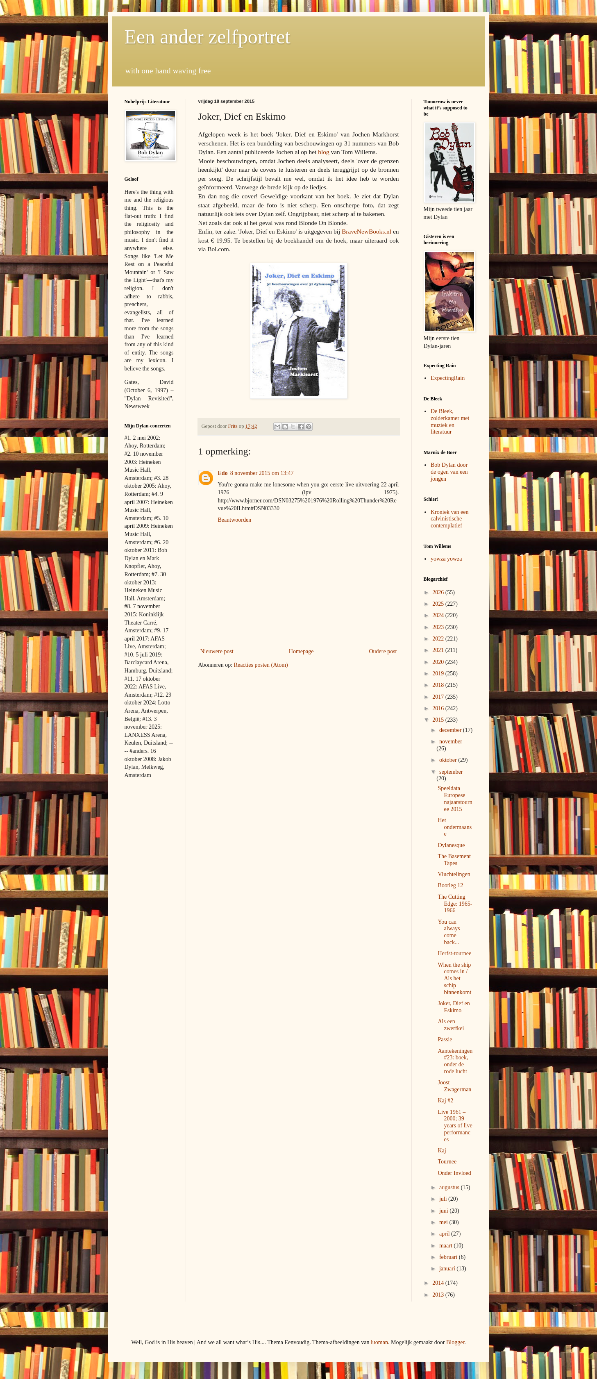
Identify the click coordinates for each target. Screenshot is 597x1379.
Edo (223, 473)
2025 (438, 604)
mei (444, 1222)
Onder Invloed (454, 1173)
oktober (448, 760)
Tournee (447, 1162)
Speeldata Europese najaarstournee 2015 (455, 798)
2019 (438, 673)
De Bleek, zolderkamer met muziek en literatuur (450, 421)
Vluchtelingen (454, 874)
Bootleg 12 (450, 885)
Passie (445, 1039)
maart (446, 1246)
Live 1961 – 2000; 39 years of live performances (455, 1126)
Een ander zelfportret (208, 37)
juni (444, 1211)
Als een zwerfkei (451, 1024)
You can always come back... (449, 932)
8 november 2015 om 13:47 (262, 473)
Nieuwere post (217, 651)
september (451, 772)
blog (323, 151)
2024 (438, 615)
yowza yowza (446, 559)
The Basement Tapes (454, 859)
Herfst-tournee (454, 953)
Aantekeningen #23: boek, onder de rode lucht (455, 1061)
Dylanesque (451, 845)
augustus (450, 1187)
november (450, 741)
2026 (438, 592)
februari (449, 1257)
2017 (438, 697)
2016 (438, 708)
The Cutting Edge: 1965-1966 (455, 904)
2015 (438, 720)
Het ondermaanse (455, 827)
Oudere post (383, 651)
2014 (438, 1283)
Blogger (455, 1342)
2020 (438, 662)
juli (443, 1199)
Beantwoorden (235, 520)
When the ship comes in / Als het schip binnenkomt (454, 978)
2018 (438, 685)
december (451, 730)
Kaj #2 (445, 1100)
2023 (438, 627)
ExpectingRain (448, 378)
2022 (438, 639)
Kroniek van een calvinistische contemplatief (450, 519)
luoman (379, 1342)
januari (447, 1268)
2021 (438, 650)
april (445, 1234)
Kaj (442, 1150)
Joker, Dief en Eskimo (454, 1006)
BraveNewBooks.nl (366, 231)
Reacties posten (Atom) (261, 665)
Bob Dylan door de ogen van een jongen (449, 472)
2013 (438, 1295)
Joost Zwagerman (454, 1086)
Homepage (301, 651)
